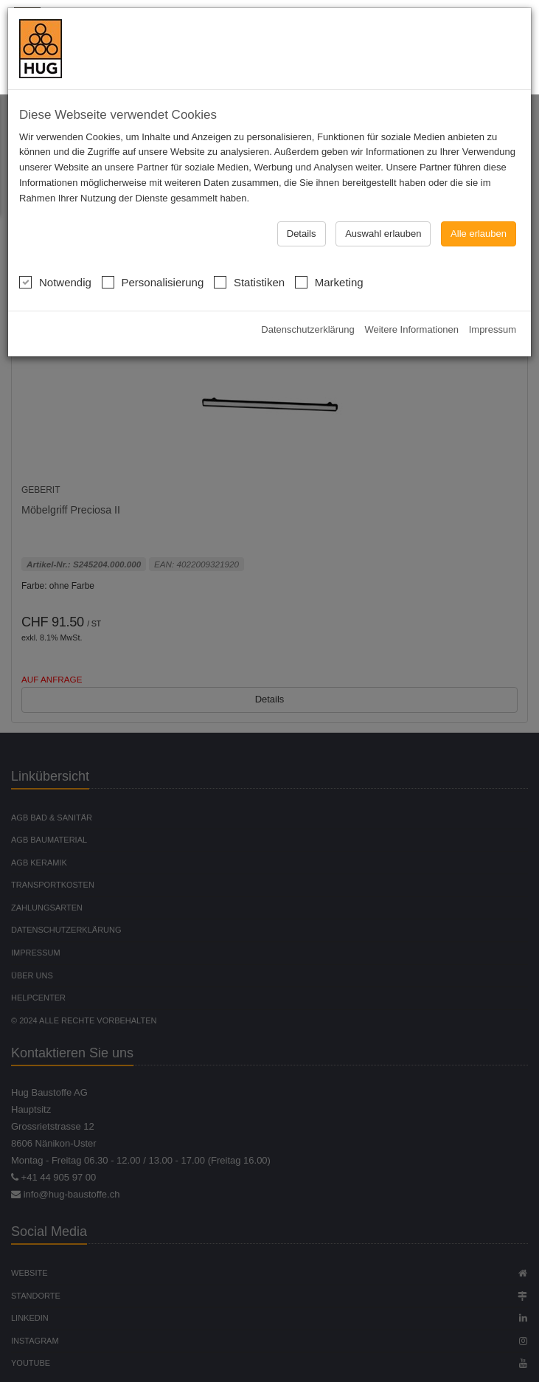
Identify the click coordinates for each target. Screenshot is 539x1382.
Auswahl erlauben (383, 233)
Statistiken (249, 281)
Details (301, 233)
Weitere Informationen (411, 329)
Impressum (492, 329)
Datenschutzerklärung (307, 329)
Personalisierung (153, 281)
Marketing (329, 281)
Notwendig (55, 281)
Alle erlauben (479, 233)
